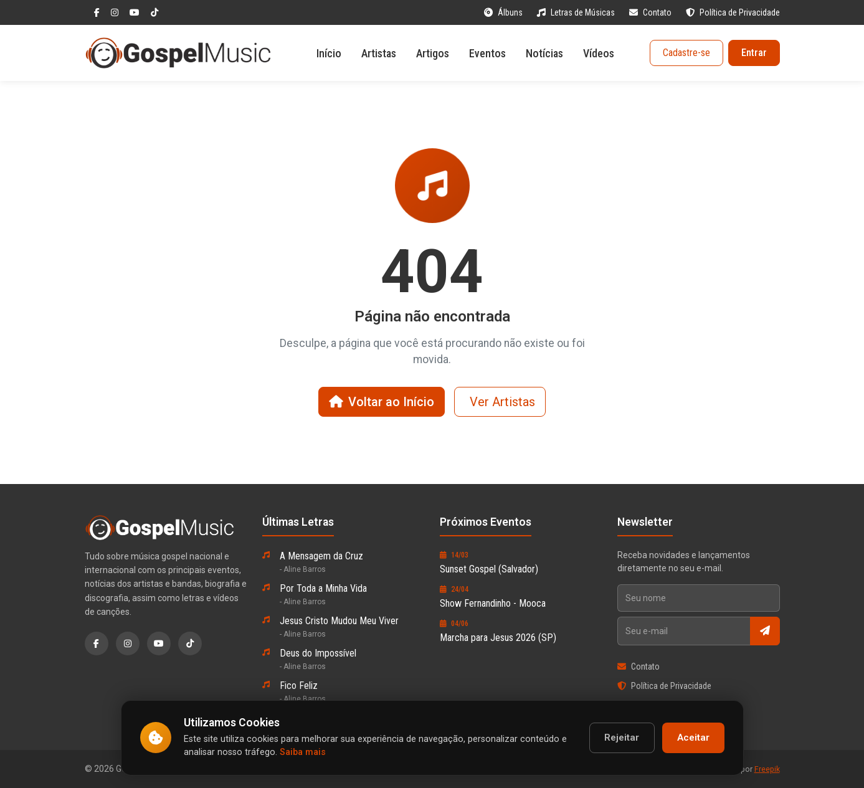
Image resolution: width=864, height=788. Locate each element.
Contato (651, 12)
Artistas (378, 53)
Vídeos (598, 53)
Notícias (544, 53)
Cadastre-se (686, 53)
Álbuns (504, 12)
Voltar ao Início (381, 401)
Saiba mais (303, 752)
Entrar (754, 53)
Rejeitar (621, 737)
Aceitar (693, 737)
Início (328, 53)
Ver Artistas (502, 401)
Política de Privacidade (733, 12)
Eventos (487, 53)
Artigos (432, 53)
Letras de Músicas (577, 12)
